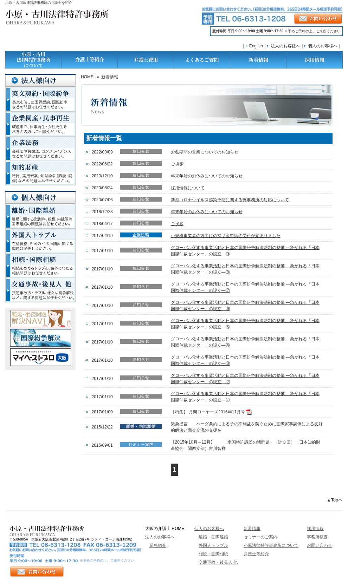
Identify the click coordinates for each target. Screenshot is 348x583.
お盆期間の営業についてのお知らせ (204, 152)
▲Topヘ (335, 500)
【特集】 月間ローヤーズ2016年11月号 (212, 412)
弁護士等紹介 (256, 553)
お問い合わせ (319, 545)
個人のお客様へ (322, 46)
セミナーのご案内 (260, 537)
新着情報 (252, 528)
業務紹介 (157, 545)
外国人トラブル (213, 545)
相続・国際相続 (213, 553)
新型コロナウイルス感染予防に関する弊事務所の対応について (230, 199)
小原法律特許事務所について (271, 545)
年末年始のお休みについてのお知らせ (207, 175)
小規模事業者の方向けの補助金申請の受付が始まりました (226, 235)
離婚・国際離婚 (213, 537)
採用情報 (315, 528)
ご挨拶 (177, 164)
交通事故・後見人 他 (218, 562)
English (256, 46)
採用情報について (188, 187)
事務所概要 (317, 537)
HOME (87, 76)
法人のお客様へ (285, 46)
